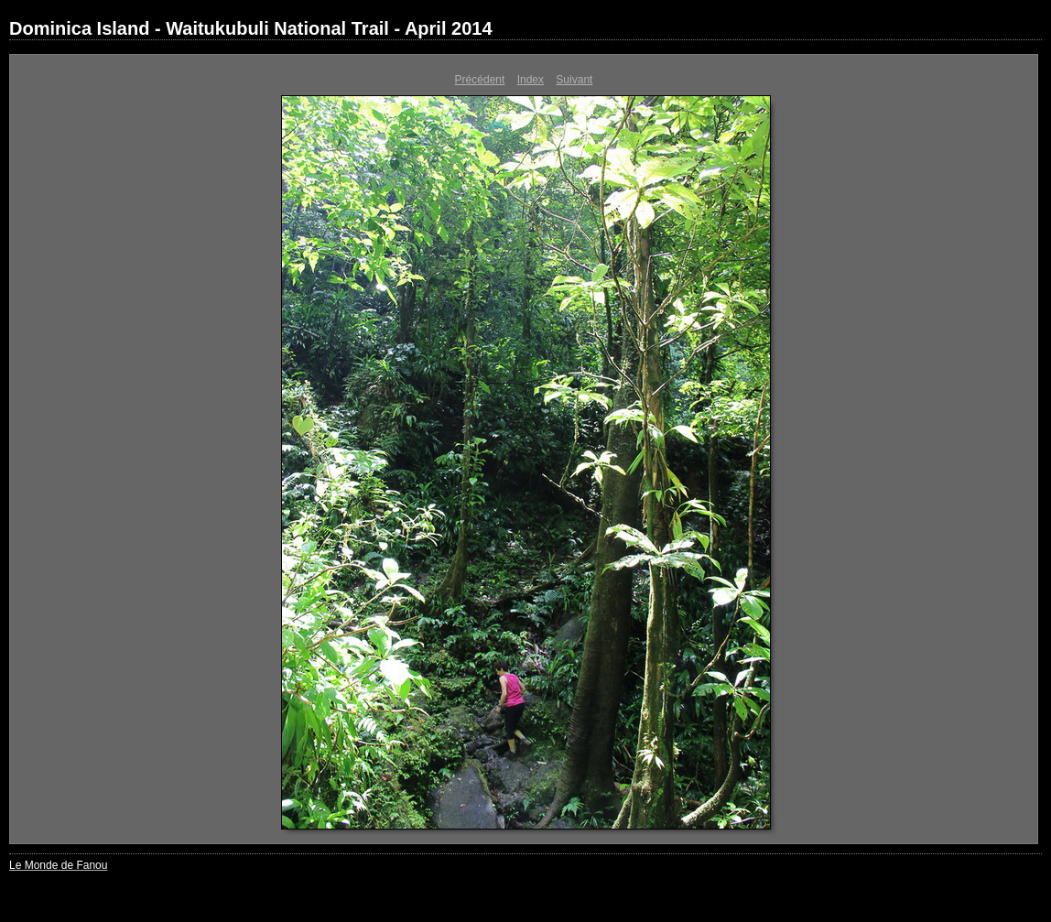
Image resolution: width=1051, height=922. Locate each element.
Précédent (480, 79)
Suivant (574, 79)
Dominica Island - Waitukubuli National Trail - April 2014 (251, 28)
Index (530, 79)
